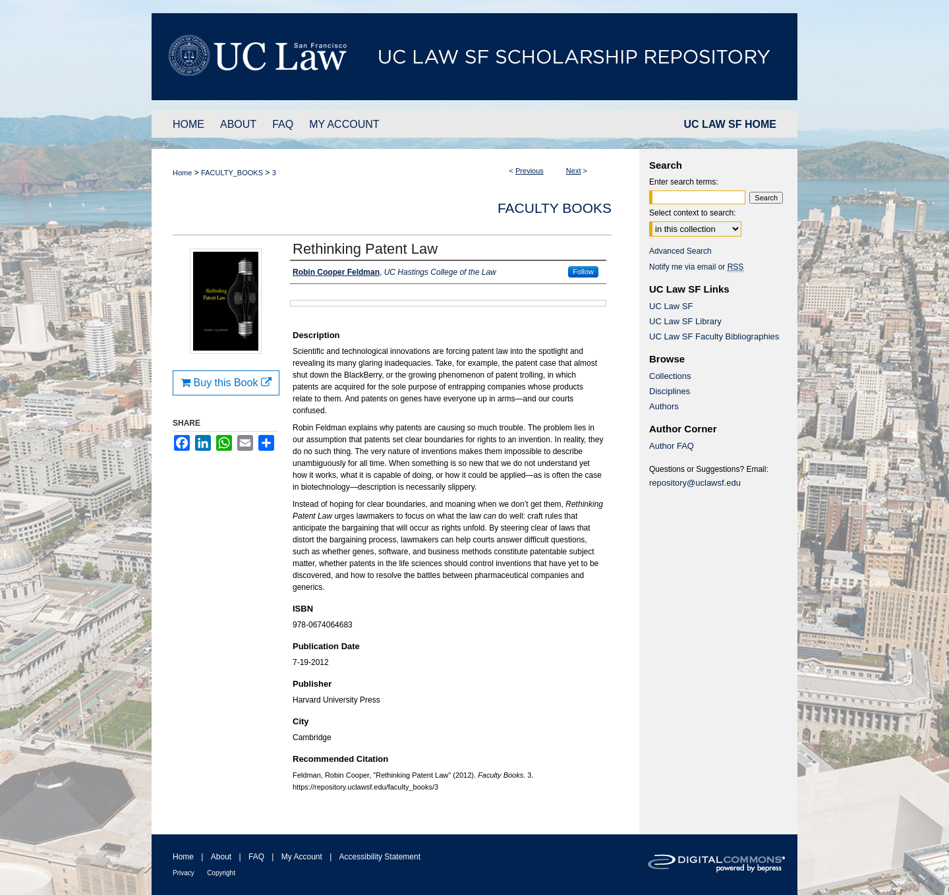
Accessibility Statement (379, 856)
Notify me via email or (696, 267)
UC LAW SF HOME (730, 124)
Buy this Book (226, 382)
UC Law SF (671, 306)
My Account (301, 856)
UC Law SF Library (685, 321)
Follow (583, 271)
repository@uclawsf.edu (695, 483)
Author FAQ (671, 446)
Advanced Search (680, 251)
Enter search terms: (683, 182)
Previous (529, 171)
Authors (664, 406)
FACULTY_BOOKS (232, 173)
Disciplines (669, 391)
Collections (670, 376)
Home (182, 173)
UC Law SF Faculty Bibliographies (714, 336)
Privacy (183, 873)
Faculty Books (555, 208)
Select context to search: (692, 212)
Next (573, 171)
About (221, 856)
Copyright (221, 873)
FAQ (256, 856)
